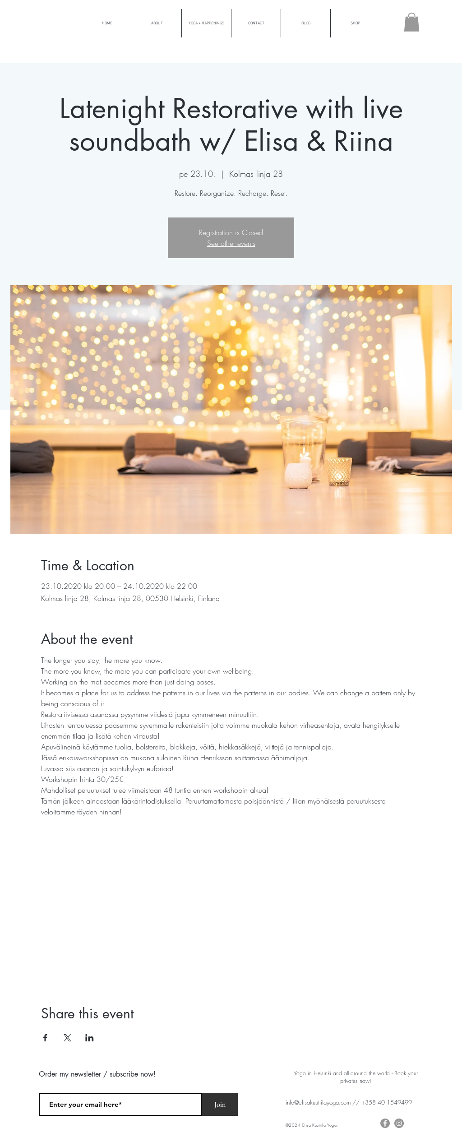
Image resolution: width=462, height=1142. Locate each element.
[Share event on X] (67, 1037)
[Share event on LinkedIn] (89, 1037)
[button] (412, 22)
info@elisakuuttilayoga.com (318, 1102)
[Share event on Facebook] (45, 1037)
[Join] (220, 1104)
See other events (231, 243)
